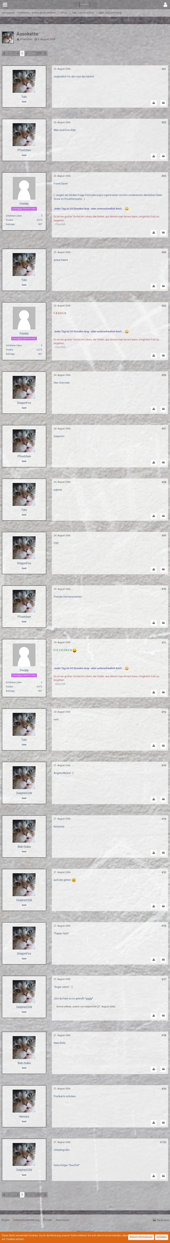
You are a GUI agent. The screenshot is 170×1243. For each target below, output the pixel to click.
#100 (163, 1142)
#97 (163, 979)
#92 (163, 712)
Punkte (9, 220)
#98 (163, 1035)
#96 (163, 925)
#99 (163, 1088)
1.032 (38, 53)
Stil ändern (163, 1220)
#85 (163, 305)
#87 (163, 428)
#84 (163, 252)
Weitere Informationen (141, 1237)
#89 (163, 535)
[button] (5, 5)
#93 (163, 765)
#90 (163, 589)
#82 (163, 122)
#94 (163, 818)
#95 (163, 872)
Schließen (161, 1237)
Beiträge (10, 224)
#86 (163, 375)
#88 (163, 482)
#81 (163, 69)
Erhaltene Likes (14, 216)
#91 (163, 642)
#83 (163, 176)
